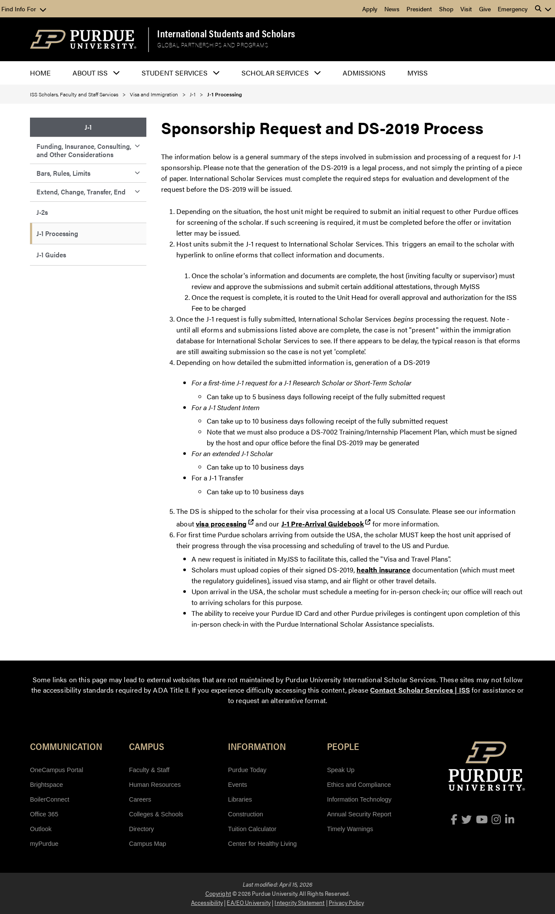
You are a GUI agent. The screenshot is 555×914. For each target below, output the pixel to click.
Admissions (364, 73)
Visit (466, 8)
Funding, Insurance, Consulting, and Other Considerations (83, 150)
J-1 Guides (51, 255)
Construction (245, 814)
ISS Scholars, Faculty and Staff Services (74, 94)
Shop (446, 8)
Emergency (513, 8)
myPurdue (44, 843)
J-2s (42, 212)
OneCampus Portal (56, 769)
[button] (543, 8)
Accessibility (207, 902)
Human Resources (155, 784)
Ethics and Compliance (359, 784)
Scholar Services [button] (275, 73)
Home (40, 73)
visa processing (221, 524)
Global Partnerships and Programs (212, 45)
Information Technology (359, 799)
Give (485, 8)
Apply (369, 8)
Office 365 (44, 814)
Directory (141, 828)
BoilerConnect (49, 799)
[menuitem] (88, 127)
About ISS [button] (90, 73)
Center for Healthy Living (262, 843)
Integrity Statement (299, 902)
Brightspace (46, 784)
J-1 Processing (57, 233)
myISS (417, 73)
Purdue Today (247, 769)
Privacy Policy (346, 902)
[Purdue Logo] (83, 39)
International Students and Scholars (226, 33)
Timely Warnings (350, 828)
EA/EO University (249, 902)
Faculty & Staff (149, 769)
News (392, 8)
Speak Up (340, 769)
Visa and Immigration (154, 94)
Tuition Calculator (252, 828)
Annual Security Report (359, 814)
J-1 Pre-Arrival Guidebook (322, 524)
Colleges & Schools (156, 814)
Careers (140, 799)
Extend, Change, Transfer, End (81, 192)
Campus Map (147, 843)
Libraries (240, 799)
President (419, 8)
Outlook (41, 828)
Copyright (218, 893)
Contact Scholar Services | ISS (420, 690)
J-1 (192, 94)
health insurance (383, 570)
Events (237, 784)
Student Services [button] (175, 73)
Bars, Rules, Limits (63, 173)
